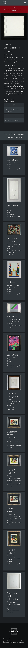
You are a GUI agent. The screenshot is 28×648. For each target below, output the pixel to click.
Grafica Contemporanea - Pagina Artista (14, 110)
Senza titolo (12, 160)
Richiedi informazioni (12, 120)
